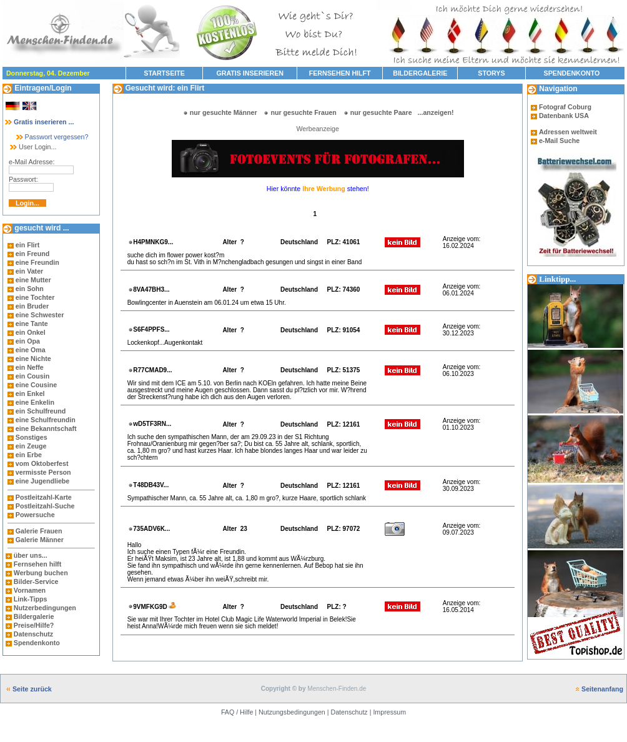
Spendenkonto (36, 642)
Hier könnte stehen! (318, 188)
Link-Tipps (30, 599)
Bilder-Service (36, 581)
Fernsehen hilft (37, 564)
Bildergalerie (34, 616)
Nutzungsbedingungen (292, 712)
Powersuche (35, 514)
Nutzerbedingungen (45, 607)
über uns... (30, 555)
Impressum (389, 712)
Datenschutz (32, 634)
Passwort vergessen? (51, 137)
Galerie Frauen (39, 531)
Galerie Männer (40, 539)
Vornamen (30, 590)
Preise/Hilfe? (34, 625)
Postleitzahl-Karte (44, 497)
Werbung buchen (41, 572)
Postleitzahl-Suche (45, 506)
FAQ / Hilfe (237, 712)
